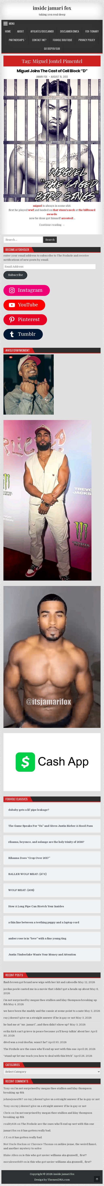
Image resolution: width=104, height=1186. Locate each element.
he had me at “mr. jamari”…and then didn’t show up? (36, 1024)
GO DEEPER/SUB (52, 49)
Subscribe (15, 275)
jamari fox (41, 76)
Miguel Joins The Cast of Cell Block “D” (52, 71)
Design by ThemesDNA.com (52, 1179)
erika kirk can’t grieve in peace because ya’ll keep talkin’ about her (46, 1031)
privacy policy (87, 40)
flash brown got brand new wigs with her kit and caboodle (40, 982)
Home (8, 31)
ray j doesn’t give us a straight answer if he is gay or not (39, 1017)
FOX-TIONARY (92, 31)
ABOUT (20, 31)
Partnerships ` (17, 40)
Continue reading (52, 224)
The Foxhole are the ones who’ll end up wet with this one (40, 1049)
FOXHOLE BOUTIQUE (62, 40)
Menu (12, 23)
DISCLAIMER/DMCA (69, 31)
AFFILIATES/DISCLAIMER (42, 31)
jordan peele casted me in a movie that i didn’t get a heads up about (46, 989)
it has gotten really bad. (36, 1130)
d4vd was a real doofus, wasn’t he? (25, 1042)
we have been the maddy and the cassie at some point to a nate (43, 1010)
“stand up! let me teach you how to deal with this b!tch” (38, 1055)
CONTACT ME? (39, 40)
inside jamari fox (52, 8)
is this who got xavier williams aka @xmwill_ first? (54, 1155)
